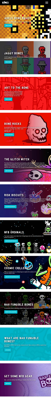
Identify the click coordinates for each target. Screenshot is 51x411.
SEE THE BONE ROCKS (9, 134)
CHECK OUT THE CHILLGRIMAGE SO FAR (12, 276)
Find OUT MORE (8, 25)
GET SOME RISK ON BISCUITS (10, 206)
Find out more (8, 62)
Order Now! (8, 383)
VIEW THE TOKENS (9, 170)
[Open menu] (47, 3)
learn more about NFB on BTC (11, 241)
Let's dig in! (8, 350)
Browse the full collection (11, 311)
